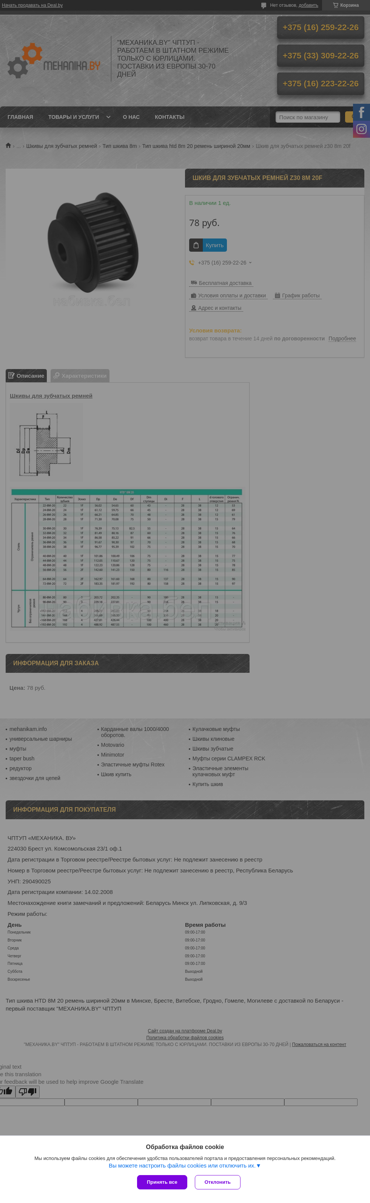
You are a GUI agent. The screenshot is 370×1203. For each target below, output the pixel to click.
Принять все (162, 1182)
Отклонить (218, 1182)
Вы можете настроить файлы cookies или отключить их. (182, 1165)
